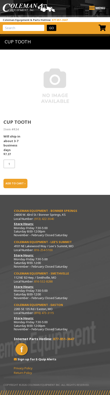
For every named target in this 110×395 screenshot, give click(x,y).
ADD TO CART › (15, 183)
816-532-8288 (43, 281)
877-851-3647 (60, 20)
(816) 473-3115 (44, 313)
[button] (100, 8)
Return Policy (23, 373)
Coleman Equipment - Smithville (41, 273)
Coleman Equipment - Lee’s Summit (43, 242)
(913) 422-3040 (44, 219)
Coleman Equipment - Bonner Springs (45, 211)
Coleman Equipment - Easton (38, 305)
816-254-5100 (43, 250)
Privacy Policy (23, 368)
